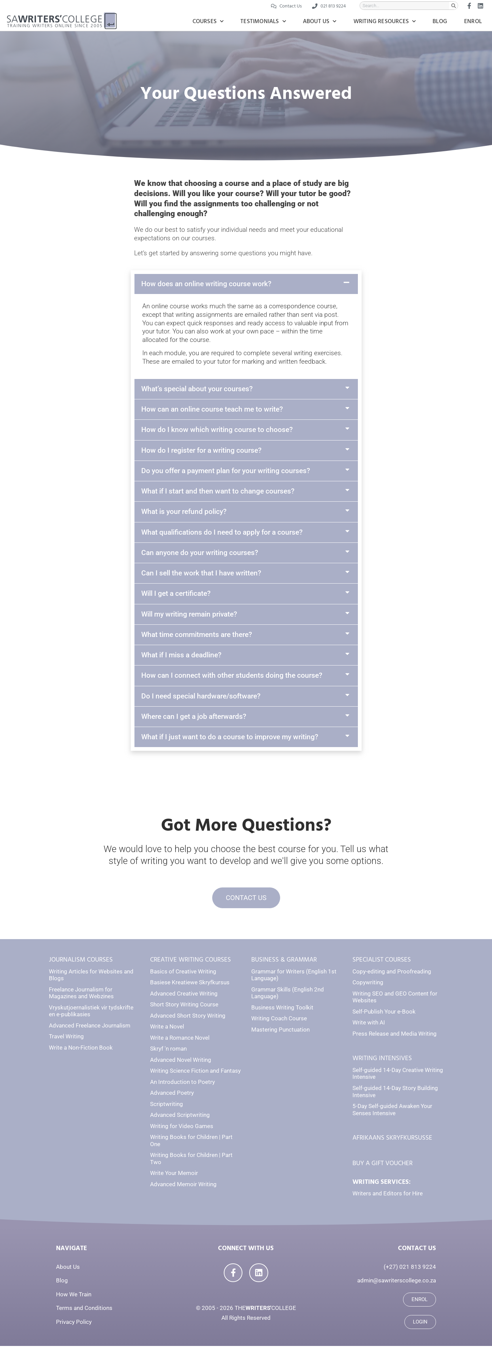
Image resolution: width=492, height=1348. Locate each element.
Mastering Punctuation (280, 1031)
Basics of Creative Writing (183, 973)
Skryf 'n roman (168, 1050)
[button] (246, 284)
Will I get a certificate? (176, 593)
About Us (319, 21)
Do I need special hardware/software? (200, 696)
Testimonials (263, 21)
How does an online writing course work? (206, 284)
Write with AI (368, 1024)
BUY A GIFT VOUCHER (382, 1165)
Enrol (473, 21)
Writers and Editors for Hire (387, 1195)
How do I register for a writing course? (201, 450)
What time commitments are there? (196, 634)
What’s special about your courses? (197, 389)
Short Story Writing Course (184, 1006)
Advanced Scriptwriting (180, 1116)
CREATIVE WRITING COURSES (190, 961)
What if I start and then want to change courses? (217, 491)
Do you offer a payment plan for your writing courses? (225, 471)
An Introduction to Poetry (182, 1084)
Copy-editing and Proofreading (391, 973)
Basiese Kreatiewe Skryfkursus (190, 984)
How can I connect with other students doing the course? (231, 675)
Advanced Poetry (172, 1094)
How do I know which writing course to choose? (217, 430)
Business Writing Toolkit (282, 1009)
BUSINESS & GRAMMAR (284, 961)
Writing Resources (384, 21)
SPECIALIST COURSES (381, 961)
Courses (208, 21)
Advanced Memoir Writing (183, 1186)
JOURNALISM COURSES (81, 961)
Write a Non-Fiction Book (81, 1049)
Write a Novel (167, 1028)
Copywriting (367, 984)
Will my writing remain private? (189, 614)
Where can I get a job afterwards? (193, 716)
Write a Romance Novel (179, 1039)
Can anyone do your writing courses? (199, 553)
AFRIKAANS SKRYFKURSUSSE (392, 1139)
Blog (440, 21)
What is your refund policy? (183, 511)
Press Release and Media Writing (394, 1035)
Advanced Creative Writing (184, 995)
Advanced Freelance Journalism (89, 1027)
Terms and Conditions (84, 1310)
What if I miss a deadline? (181, 655)
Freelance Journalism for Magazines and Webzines (81, 995)
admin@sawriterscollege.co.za (396, 1282)
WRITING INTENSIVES (382, 1060)
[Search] (453, 6)
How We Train (73, 1296)
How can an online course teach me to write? (212, 409)
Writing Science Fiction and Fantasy (195, 1072)
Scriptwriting (166, 1106)
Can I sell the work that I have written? (201, 573)
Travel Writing (66, 1038)
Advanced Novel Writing (180, 1061)
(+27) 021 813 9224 (410, 1268)
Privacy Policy (74, 1323)
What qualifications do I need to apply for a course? (222, 532)
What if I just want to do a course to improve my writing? (229, 737)
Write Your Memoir (174, 1175)
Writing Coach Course (279, 1020)
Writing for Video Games (181, 1128)
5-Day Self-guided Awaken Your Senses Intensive (392, 1112)
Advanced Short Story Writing (187, 1017)
